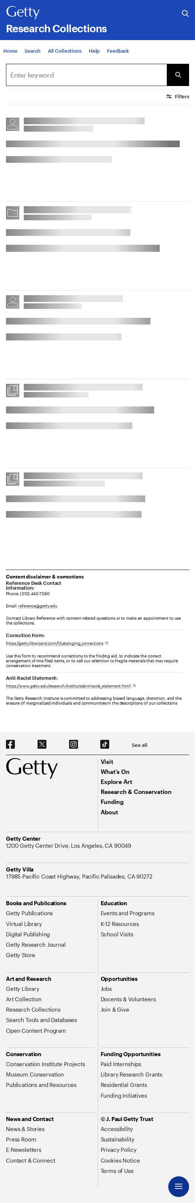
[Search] (32, 51)
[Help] (94, 51)
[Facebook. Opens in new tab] (10, 744)
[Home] (10, 51)
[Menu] (178, 1186)
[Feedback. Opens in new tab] (118, 51)
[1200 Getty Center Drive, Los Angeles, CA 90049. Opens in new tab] (69, 845)
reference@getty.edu (38, 605)
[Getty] (23, 13)
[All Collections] (64, 51)
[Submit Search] (178, 75)
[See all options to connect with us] (139, 745)
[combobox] (86, 75)
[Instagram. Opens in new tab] (73, 744)
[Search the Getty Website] (185, 14)
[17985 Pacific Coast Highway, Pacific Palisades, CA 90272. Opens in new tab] (80, 876)
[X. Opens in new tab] (42, 744)
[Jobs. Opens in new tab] (106, 988)
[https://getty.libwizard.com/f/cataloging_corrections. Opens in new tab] (57, 643)
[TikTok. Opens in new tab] (104, 744)
